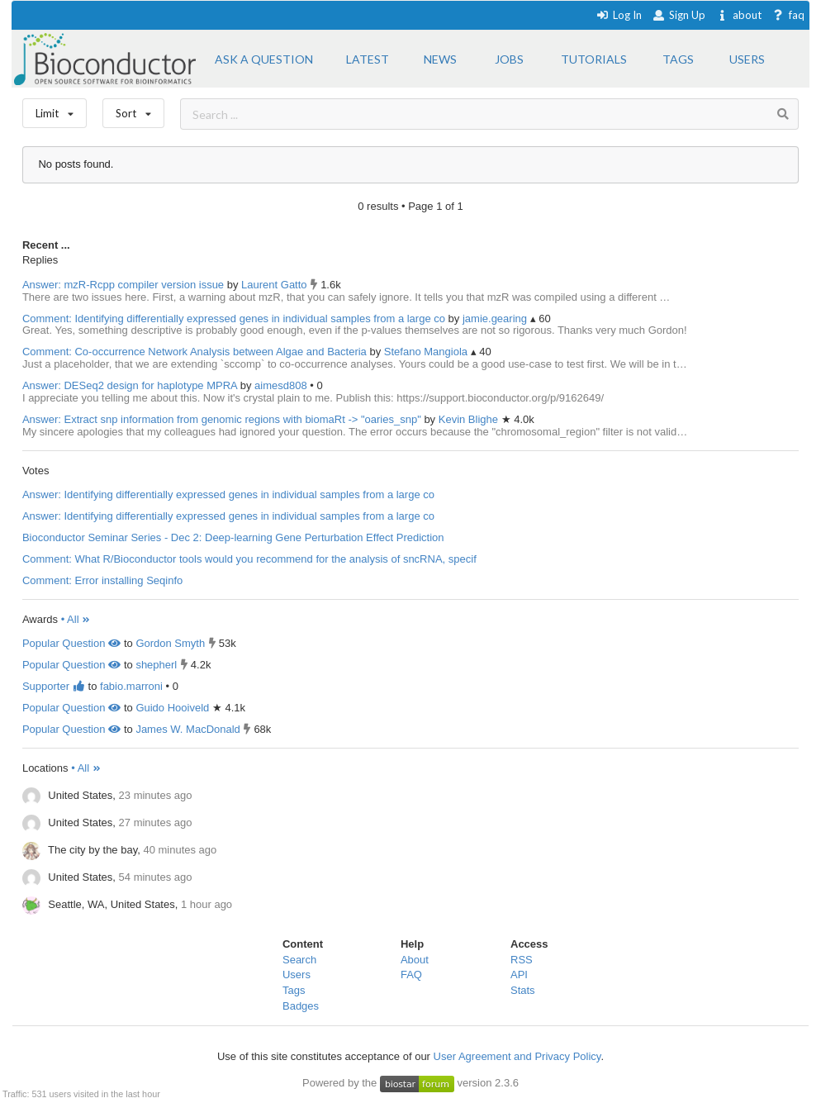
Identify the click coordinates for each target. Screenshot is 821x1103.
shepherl (156, 664)
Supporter (53, 686)
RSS (521, 959)
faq (788, 14)
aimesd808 (282, 385)
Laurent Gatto (275, 284)
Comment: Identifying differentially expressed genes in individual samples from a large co (233, 318)
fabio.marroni (131, 686)
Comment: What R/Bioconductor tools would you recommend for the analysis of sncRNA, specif (249, 559)
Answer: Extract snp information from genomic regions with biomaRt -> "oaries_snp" (221, 419)
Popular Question (71, 643)
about (739, 14)
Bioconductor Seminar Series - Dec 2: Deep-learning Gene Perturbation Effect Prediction (233, 537)
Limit (54, 109)
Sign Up (679, 14)
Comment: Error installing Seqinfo (102, 580)
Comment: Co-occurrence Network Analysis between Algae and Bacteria (194, 351)
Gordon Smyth (170, 643)
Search (299, 959)
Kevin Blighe (470, 419)
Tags (293, 990)
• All (76, 619)
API (519, 974)
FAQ (411, 974)
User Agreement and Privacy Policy (517, 1056)
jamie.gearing (496, 318)
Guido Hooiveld (172, 707)
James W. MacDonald (187, 729)
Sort (133, 109)
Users (296, 974)
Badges (300, 1006)
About (415, 959)
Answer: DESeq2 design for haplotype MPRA (129, 385)
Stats (522, 990)
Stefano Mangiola (427, 351)
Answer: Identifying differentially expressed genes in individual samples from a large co (228, 494)
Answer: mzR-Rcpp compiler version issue (123, 284)
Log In (619, 14)
